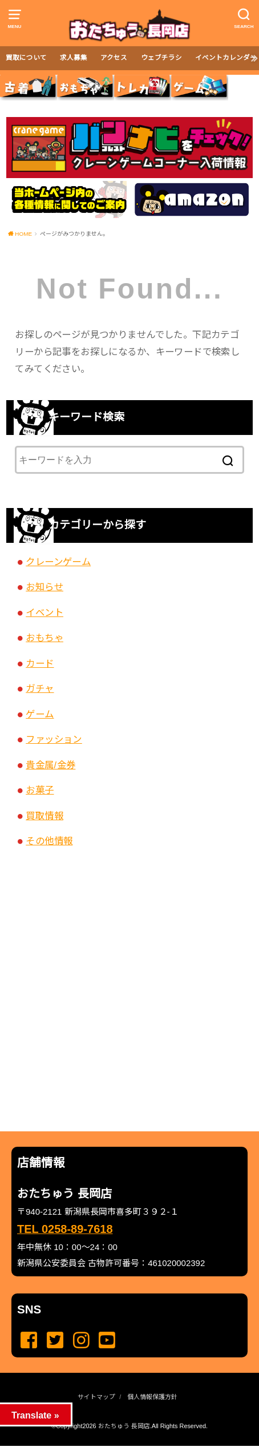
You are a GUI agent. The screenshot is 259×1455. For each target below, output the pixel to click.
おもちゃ (44, 637)
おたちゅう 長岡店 (124, 1425)
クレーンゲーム (58, 562)
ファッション (54, 739)
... (120, 1449)
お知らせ (44, 587)
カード (40, 663)
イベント (44, 612)
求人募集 (73, 57)
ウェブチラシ (161, 57)
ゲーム (40, 714)
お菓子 (40, 790)
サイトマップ (96, 1396)
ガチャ (40, 688)
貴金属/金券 (50, 765)
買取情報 (44, 816)
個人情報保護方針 (152, 1396)
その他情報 (49, 841)
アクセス (113, 57)
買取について (26, 57)
